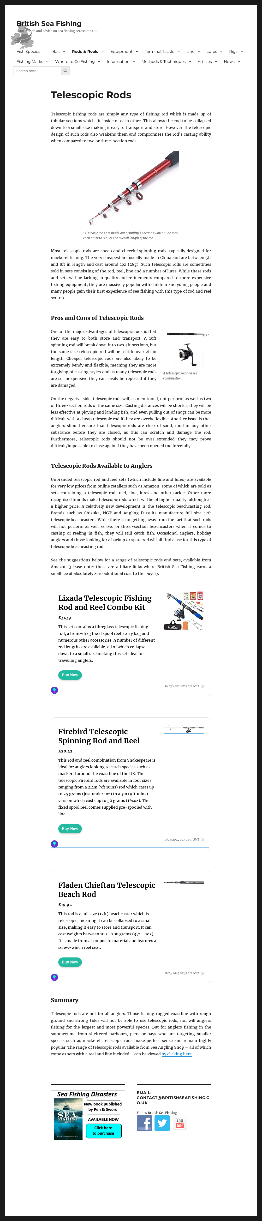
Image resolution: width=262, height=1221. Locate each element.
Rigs (233, 51)
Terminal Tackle (159, 51)
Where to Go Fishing (75, 61)
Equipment (121, 51)
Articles (205, 61)
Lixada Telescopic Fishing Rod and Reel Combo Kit (105, 603)
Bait (56, 51)
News (229, 61)
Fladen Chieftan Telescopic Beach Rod (106, 890)
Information (118, 61)
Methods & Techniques (164, 61)
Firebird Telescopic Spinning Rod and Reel (99, 736)
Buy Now (70, 675)
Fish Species (28, 51)
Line (190, 51)
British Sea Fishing (49, 23)
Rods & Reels (85, 51)
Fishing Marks (30, 61)
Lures (212, 51)
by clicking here (177, 1054)
